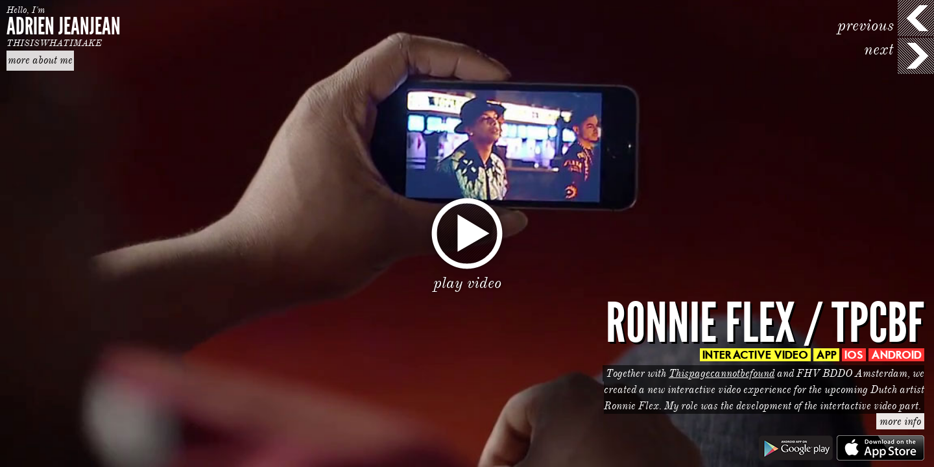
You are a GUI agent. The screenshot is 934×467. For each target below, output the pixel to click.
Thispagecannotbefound (721, 373)
